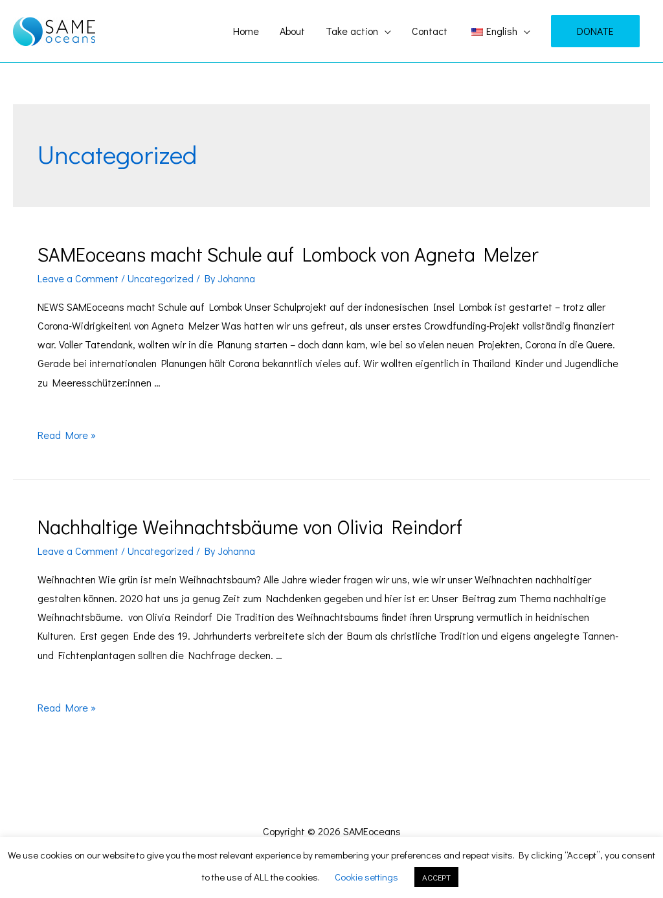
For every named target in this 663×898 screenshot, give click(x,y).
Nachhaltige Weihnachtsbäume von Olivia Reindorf (250, 526)
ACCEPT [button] (436, 876)
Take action (352, 31)
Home (246, 31)
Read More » (67, 435)
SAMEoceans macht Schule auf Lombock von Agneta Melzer (288, 254)
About (292, 31)
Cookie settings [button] (366, 876)
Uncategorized (161, 278)
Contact (429, 31)
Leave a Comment (78, 278)
